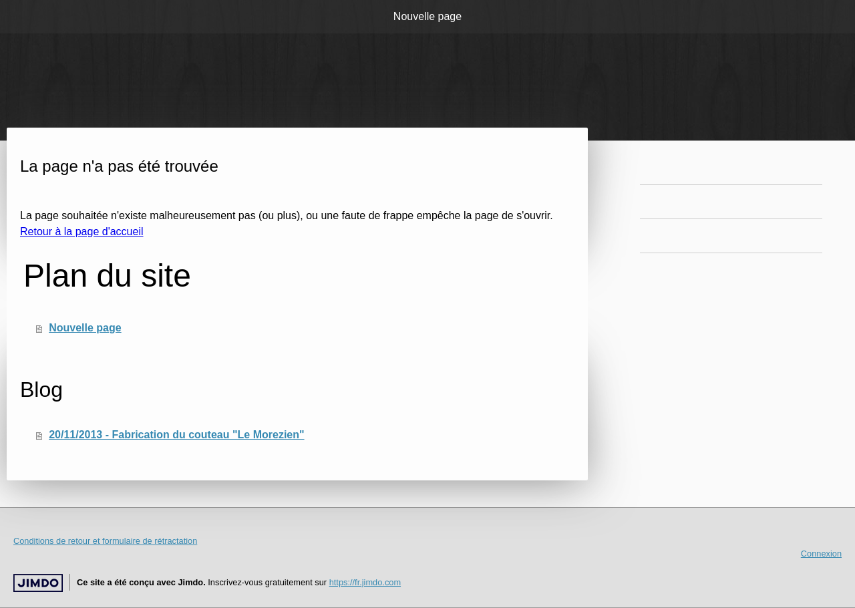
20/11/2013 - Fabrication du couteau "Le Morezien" (176, 434)
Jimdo (38, 583)
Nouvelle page (427, 16)
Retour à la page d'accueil (82, 231)
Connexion (821, 554)
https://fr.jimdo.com (365, 582)
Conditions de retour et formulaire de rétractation (105, 541)
